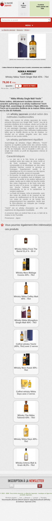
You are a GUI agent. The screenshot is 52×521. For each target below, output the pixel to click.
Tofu (34, 502)
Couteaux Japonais (24, 502)
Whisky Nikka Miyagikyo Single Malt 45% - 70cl (26, 321)
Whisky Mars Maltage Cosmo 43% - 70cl (26, 274)
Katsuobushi (39, 500)
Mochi (21, 500)
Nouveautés (6, 500)
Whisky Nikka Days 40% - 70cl (26, 440)
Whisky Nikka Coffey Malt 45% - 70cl (26, 297)
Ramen (15, 500)
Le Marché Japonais (8, 30)
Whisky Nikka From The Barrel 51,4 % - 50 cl (26, 250)
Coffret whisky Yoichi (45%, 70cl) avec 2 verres (26, 345)
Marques (27, 498)
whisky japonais (19, 114)
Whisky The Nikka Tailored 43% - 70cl (26, 416)
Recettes (43, 498)
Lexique (35, 498)
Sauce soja (28, 500)
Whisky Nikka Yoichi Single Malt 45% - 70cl (26, 77)
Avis (20, 498)
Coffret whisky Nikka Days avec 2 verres (26, 393)
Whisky (47, 500)
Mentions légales (11, 498)
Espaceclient (23, 5)
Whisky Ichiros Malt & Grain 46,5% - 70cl (26, 464)
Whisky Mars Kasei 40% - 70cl (26, 369)
